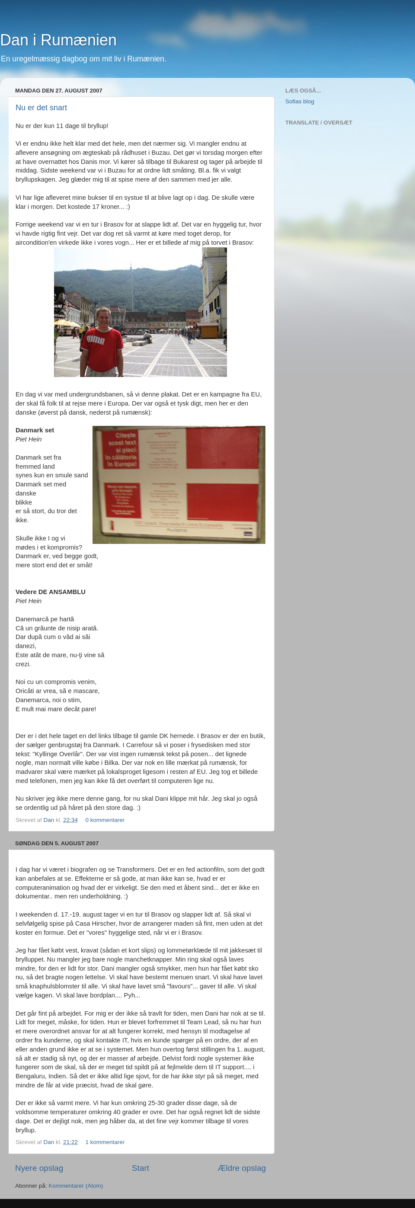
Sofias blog (299, 101)
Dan (50, 820)
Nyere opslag (39, 1168)
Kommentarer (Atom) (75, 1185)
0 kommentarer (104, 820)
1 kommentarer (104, 1142)
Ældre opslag (242, 1168)
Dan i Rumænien (58, 40)
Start (140, 1168)
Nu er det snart (41, 107)
